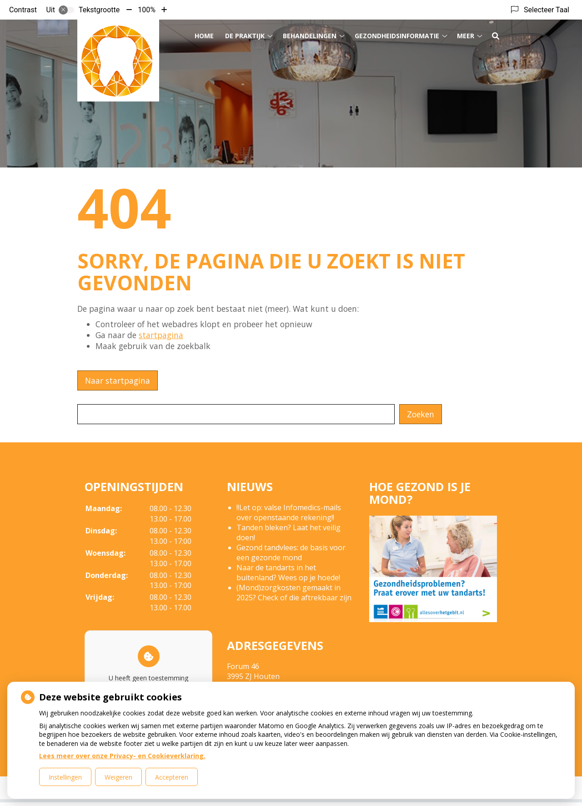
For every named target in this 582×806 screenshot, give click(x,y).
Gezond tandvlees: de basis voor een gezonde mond (291, 552)
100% (147, 9)
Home (204, 35)
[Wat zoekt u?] (236, 414)
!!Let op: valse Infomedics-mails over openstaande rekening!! (288, 512)
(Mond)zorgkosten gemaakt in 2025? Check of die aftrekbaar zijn (293, 593)
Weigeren (118, 777)
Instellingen (65, 777)
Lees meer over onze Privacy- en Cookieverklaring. (122, 755)
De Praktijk (245, 35)
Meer (465, 35)
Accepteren (171, 777)
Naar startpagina (117, 380)
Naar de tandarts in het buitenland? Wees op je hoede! (288, 573)
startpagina (161, 334)
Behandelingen (309, 35)
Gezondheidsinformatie (397, 35)
